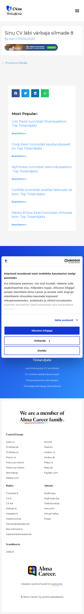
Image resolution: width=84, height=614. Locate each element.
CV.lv (9, 498)
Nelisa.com (12, 477)
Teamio (48, 447)
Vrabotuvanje (52, 503)
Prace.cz (11, 457)
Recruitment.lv (14, 529)
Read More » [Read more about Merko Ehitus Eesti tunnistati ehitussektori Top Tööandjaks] (19, 224)
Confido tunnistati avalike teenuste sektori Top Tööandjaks (42, 192)
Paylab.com (51, 472)
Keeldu (42, 350)
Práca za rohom (15, 462)
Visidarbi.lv (12, 513)
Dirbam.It (11, 508)
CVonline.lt (12, 493)
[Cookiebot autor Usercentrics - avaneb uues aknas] (64, 261)
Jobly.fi (10, 551)
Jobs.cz (10, 441)
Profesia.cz (12, 452)
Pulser (47, 518)
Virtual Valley (51, 513)
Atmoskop (12, 472)
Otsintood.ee (13, 518)
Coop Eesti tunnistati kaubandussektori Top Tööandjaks (41, 146)
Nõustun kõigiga (42, 330)
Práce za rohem (15, 467)
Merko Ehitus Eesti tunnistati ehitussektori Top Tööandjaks (42, 215)
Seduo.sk (49, 457)
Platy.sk (48, 467)
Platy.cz (48, 462)
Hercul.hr (49, 508)
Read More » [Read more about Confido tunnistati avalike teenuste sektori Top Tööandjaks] (19, 201)
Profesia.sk (12, 447)
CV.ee (9, 503)
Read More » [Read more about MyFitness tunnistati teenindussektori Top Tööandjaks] (19, 179)
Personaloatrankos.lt (18, 523)
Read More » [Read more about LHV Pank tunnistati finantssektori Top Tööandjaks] (19, 133)
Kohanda (42, 340)
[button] (77, 10)
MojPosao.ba (51, 498)
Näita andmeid (64, 320)
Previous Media (14, 63)
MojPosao (50, 493)
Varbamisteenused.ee (19, 534)
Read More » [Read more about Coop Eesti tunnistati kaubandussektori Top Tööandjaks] (19, 156)
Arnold (48, 441)
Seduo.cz (49, 452)
